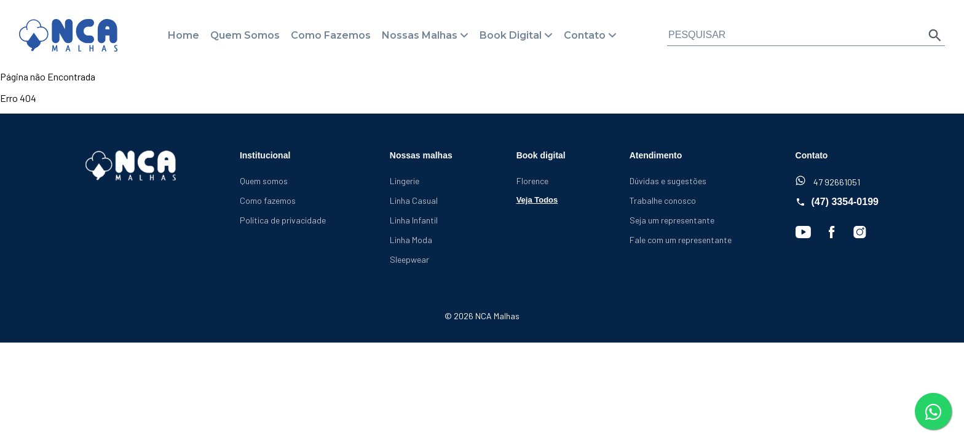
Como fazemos (268, 200)
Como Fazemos (331, 35)
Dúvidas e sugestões (668, 181)
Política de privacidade (283, 220)
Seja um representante (672, 220)
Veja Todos (537, 199)
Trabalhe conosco (663, 200)
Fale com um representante (681, 240)
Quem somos (264, 181)
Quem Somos (245, 35)
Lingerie (404, 181)
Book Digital (511, 35)
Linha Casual (414, 200)
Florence (532, 181)
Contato (585, 35)
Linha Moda (411, 240)
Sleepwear (409, 259)
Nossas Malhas (419, 35)
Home (183, 35)
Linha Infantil (414, 220)
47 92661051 (828, 181)
